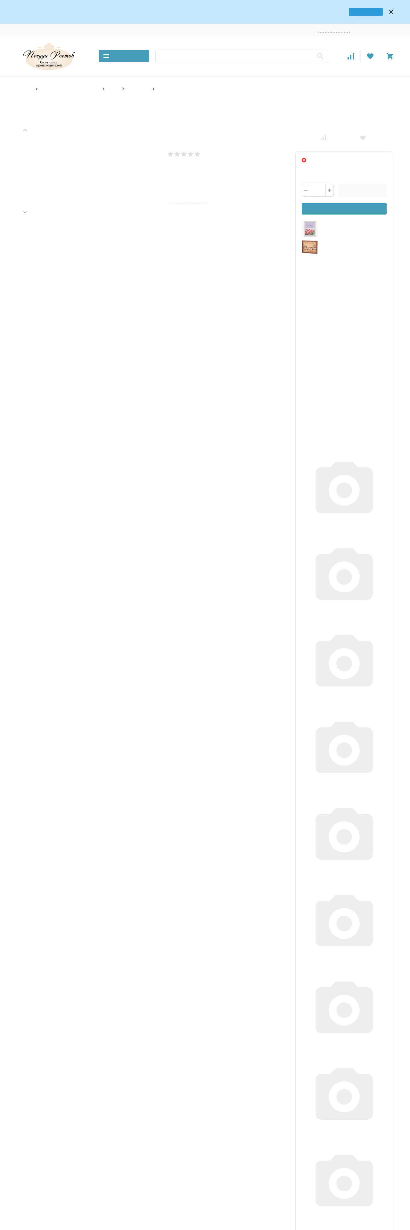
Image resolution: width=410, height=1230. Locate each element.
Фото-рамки (137, 81)
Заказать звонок (336, 22)
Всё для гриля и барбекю (164, 1154)
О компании (26, 22)
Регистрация (381, 22)
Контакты (52, 22)
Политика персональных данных (42, 1180)
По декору (150, 1175)
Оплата (98, 22)
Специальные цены (199, 829)
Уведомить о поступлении (344, 201)
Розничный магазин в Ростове (160, 1164)
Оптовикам (144, 22)
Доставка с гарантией (71, 829)
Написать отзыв (218, 146)
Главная (24, 81)
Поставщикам (173, 22)
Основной (149, 1124)
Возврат (119, 22)
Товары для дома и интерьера (68, 81)
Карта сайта (83, 1180)
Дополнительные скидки (338, 829)
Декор (111, 81)
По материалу (153, 1205)
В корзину (362, 182)
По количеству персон (161, 1183)
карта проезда (354, 8)
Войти (360, 22)
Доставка (77, 22)
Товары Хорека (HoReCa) (163, 1132)
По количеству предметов (153, 1194)
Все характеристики (186, 193)
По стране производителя (154, 1215)
